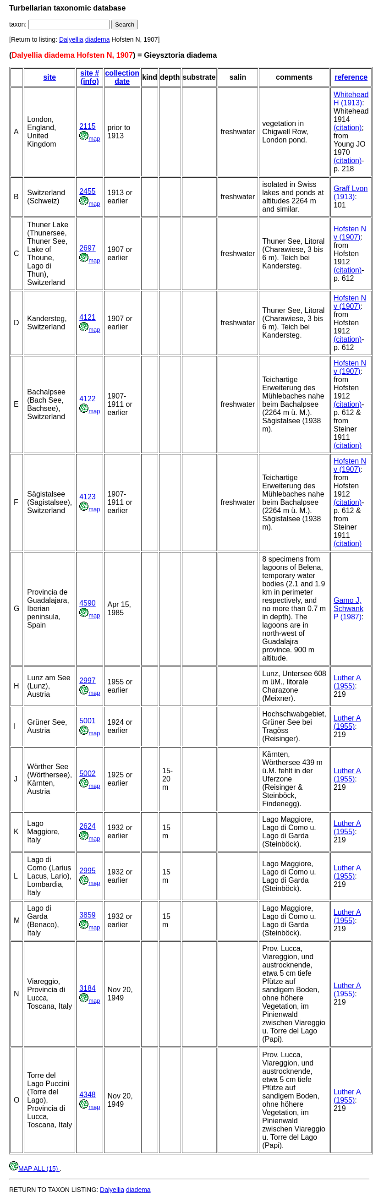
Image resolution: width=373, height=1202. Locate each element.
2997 (87, 680)
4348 (87, 1094)
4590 (87, 603)
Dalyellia (71, 39)
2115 (87, 126)
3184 (87, 988)
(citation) (348, 127)
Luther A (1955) (347, 682)
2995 (87, 870)
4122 (87, 399)
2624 (87, 826)
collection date (122, 77)
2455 (87, 191)
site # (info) (89, 77)
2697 (87, 248)
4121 (87, 317)
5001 (87, 721)
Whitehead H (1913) (351, 99)
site (49, 77)
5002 (87, 773)
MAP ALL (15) (34, 1168)
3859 (87, 915)
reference (351, 77)
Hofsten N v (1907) (350, 233)
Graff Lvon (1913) (351, 193)
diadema (97, 39)
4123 (87, 497)
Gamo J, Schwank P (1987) (348, 608)
